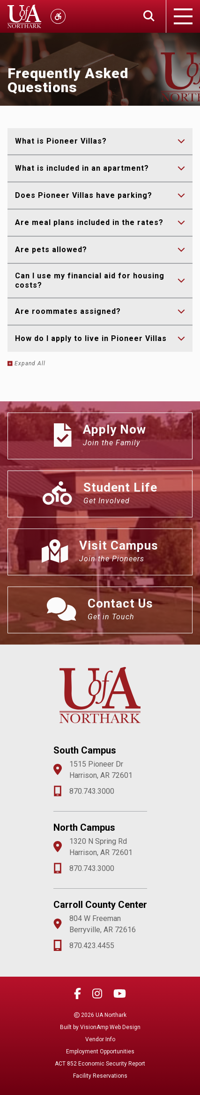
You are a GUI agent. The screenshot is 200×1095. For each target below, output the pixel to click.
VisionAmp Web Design (110, 1027)
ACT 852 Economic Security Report (100, 1063)
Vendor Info (100, 1039)
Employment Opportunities (100, 1051)
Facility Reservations (100, 1076)
